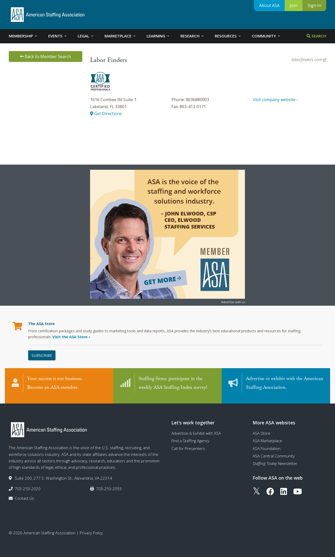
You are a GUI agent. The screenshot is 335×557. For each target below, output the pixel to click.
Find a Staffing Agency (190, 437)
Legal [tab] (86, 35)
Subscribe (41, 355)
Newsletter (275, 459)
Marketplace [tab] (120, 35)
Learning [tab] (158, 35)
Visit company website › (275, 99)
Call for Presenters (188, 444)
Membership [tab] (23, 35)
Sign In (314, 5)
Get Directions (106, 113)
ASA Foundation (267, 444)
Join (293, 5)
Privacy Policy (91, 528)
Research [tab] (192, 35)
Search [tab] (316, 35)
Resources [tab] (228, 35)
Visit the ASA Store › (71, 336)
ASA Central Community (274, 452)
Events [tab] (57, 35)
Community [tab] (266, 35)
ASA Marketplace (267, 437)
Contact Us (24, 494)
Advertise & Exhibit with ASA (196, 429)
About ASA (269, 5)
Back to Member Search (45, 56)
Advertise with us (233, 302)
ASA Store (261, 429)
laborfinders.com (308, 59)
